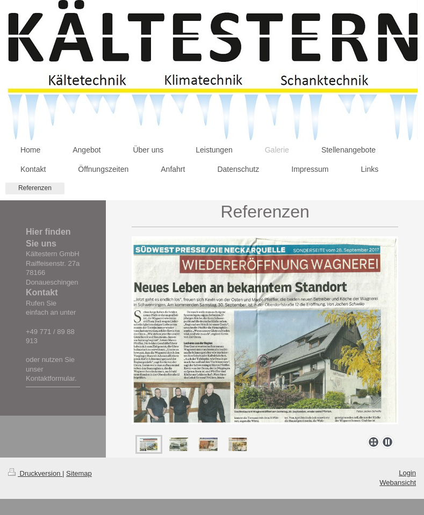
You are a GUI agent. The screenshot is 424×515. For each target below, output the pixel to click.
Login (407, 473)
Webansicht (397, 482)
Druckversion (35, 473)
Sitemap (79, 473)
